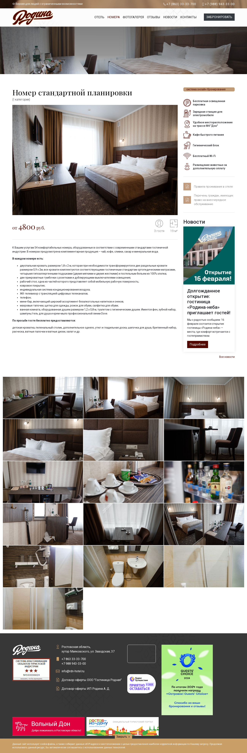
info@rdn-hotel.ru (73, 671)
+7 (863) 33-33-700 (181, 4)
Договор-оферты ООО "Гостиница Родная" (92, 680)
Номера (113, 17)
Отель (99, 17)
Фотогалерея (133, 17)
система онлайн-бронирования (206, 89)
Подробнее (198, 344)
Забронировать (219, 17)
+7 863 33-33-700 (74, 659)
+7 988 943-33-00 (74, 663)
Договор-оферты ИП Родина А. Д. (86, 688)
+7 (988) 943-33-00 (220, 4)
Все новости (227, 356)
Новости (170, 17)
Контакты (188, 17)
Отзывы (153, 17)
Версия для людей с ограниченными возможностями (47, 3)
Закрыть (123, 736)
